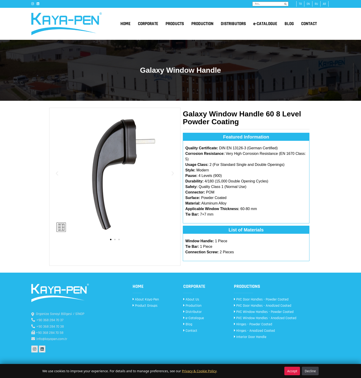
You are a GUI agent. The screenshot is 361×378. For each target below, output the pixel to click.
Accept (292, 371)
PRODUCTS (175, 24)
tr (300, 4)
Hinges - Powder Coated (253, 324)
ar (324, 4)
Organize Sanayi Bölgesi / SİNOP (57, 314)
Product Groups (145, 305)
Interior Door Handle (250, 337)
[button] (57, 173)
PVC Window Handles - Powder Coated (264, 311)
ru (316, 4)
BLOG (289, 24)
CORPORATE (148, 24)
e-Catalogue (193, 318)
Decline (310, 371)
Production (192, 305)
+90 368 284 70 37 (47, 320)
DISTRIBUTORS (233, 24)
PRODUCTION (202, 24)
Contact (190, 330)
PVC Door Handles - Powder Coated (261, 299)
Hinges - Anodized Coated (254, 330)
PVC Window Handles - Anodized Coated (265, 318)
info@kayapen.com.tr (49, 339)
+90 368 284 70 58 (47, 332)
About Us (191, 299)
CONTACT (309, 24)
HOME (125, 24)
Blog (187, 324)
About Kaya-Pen (146, 299)
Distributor (192, 311)
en (308, 4)
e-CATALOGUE (265, 24)
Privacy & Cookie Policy (199, 371)
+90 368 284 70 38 (47, 326)
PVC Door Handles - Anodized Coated (262, 305)
